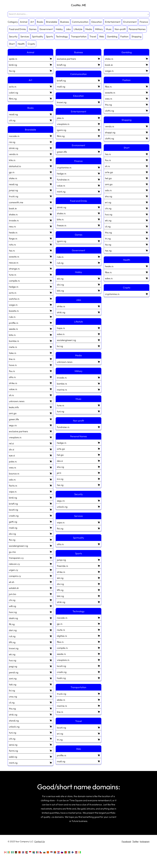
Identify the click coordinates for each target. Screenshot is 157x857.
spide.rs (30, 58)
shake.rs (30, 214)
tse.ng (78, 484)
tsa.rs (30, 250)
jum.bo (30, 594)
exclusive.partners (30, 431)
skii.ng (78, 278)
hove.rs (30, 365)
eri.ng (78, 733)
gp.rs (30, 172)
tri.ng (78, 739)
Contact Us (39, 841)
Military (99, 29)
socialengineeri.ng (30, 545)
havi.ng (30, 612)
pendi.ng (30, 672)
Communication (80, 21)
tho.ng (30, 708)
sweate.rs (30, 256)
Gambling (112, 36)
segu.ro (30, 425)
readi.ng (30, 114)
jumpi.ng (30, 190)
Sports (49, 36)
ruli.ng (30, 636)
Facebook (126, 841)
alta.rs (30, 377)
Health (21, 43)
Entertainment (112, 21)
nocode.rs (30, 136)
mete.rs (30, 346)
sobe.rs (78, 334)
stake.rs (30, 178)
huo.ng (30, 660)
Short (12, 43)
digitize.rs (78, 635)
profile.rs (30, 322)
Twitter (135, 841)
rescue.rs (30, 262)
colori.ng (30, 92)
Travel (93, 36)
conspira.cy (30, 575)
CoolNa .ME (78, 5)
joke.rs (78, 117)
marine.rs (78, 389)
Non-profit (120, 29)
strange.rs (30, 268)
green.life (30, 419)
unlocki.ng (30, 726)
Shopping (136, 36)
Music (109, 29)
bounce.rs (30, 473)
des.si (78, 460)
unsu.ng (30, 696)
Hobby (59, 29)
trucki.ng (30, 196)
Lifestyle (78, 29)
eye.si (30, 455)
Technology (62, 36)
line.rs (30, 359)
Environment (130, 21)
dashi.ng (30, 618)
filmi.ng (30, 98)
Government (46, 29)
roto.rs (30, 244)
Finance (144, 21)
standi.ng (30, 720)
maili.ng (30, 527)
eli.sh (30, 581)
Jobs (68, 29)
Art (32, 21)
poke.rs (30, 461)
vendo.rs (30, 154)
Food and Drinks (17, 29)
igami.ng (78, 130)
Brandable (51, 21)
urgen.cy (30, 569)
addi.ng (30, 756)
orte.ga (78, 448)
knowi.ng (30, 648)
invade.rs (30, 220)
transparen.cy (30, 557)
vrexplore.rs (30, 437)
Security (13, 36)
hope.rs (78, 328)
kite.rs (30, 160)
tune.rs (30, 274)
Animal (23, 21)
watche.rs (30, 298)
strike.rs (30, 383)
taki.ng (30, 684)
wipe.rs (30, 491)
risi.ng (30, 142)
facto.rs (30, 485)
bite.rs (30, 334)
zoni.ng (30, 678)
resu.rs (30, 226)
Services (24, 36)
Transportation (78, 36)
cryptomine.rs (78, 167)
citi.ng (30, 120)
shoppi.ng (126, 132)
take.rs (30, 352)
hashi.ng (78, 678)
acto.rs (30, 86)
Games (32, 29)
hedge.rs (30, 286)
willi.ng (30, 606)
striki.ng (30, 714)
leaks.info (30, 407)
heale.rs (30, 232)
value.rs (30, 389)
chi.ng (30, 600)
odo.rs (30, 479)
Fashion (124, 36)
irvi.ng (78, 478)
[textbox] (78, 13)
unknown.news (30, 401)
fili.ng (30, 624)
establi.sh (30, 587)
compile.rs (30, 280)
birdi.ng (30, 64)
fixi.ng (30, 539)
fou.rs (30, 371)
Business (64, 21)
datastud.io (30, 166)
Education (96, 21)
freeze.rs (78, 225)
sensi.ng (30, 744)
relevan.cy (30, 563)
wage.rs (30, 304)
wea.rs (30, 467)
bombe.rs (30, 340)
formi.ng (30, 750)
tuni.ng (30, 732)
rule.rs (30, 316)
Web (101, 36)
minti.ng (30, 762)
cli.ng (30, 702)
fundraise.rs (78, 179)
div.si (30, 449)
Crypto (31, 43)
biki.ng (78, 290)
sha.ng (78, 466)
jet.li (78, 472)
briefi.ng (30, 503)
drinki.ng (30, 148)
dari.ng (30, 630)
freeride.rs (78, 565)
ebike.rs (78, 699)
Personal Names (137, 29)
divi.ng (30, 533)
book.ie (30, 208)
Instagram (144, 841)
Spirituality (37, 36)
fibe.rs (78, 641)
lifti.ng (30, 642)
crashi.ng (30, 515)
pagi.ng (30, 666)
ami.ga (30, 413)
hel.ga (78, 454)
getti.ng (30, 521)
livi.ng (30, 690)
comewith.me (30, 202)
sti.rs (30, 395)
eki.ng (30, 654)
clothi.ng (126, 110)
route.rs (78, 629)
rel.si (30, 443)
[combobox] (78, 14)
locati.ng (30, 509)
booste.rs (30, 310)
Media (88, 29)
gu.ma (30, 551)
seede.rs (30, 328)
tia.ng (30, 70)
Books (40, 21)
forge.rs (30, 238)
